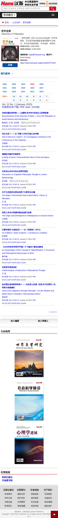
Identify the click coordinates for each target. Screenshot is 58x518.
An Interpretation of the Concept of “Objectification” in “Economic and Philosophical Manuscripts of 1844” (28, 250)
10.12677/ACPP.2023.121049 (15, 208)
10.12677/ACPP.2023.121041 (15, 280)
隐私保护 (48, 506)
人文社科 (16, 22)
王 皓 (11, 123)
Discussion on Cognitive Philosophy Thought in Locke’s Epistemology (24, 174)
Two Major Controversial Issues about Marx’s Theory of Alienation (24, 195)
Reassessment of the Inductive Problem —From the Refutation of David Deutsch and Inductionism (28, 116)
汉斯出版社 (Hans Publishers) (32, 512)
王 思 (4, 202)
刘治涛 (4, 160)
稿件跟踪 (34, 498)
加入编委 (15, 321)
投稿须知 (34, 494)
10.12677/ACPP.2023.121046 (15, 225)
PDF (34, 126)
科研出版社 (7, 477)
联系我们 (8, 506)
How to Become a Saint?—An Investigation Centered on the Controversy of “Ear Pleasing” (26, 137)
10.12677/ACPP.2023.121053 (15, 150)
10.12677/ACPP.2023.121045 (15, 242)
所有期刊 (8, 494)
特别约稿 (34, 506)
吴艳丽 (4, 143)
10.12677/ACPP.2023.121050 (15, 188)
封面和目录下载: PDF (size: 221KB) (20, 107)
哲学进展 (27, 22)
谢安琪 (4, 297)
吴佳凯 (4, 181)
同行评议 (21, 498)
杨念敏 (4, 256)
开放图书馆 (7, 480)
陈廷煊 (4, 123)
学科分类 (8, 498)
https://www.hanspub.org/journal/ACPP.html (38, 63)
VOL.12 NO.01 (14, 126)
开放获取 (48, 494)
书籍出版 (8, 502)
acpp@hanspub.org (37, 55)
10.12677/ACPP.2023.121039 (15, 303)
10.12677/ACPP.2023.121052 (15, 167)
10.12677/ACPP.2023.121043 (15, 263)
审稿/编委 (21, 506)
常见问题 (34, 502)
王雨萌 (4, 219)
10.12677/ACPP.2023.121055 (15, 129)
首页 (7, 22)
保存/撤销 (48, 502)
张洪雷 (16, 123)
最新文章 (21, 494)
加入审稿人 (43, 321)
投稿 (10, 65)
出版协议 (48, 498)
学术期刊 (9, 15)
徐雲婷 (4, 236)
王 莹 (4, 273)
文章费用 (21, 502)
